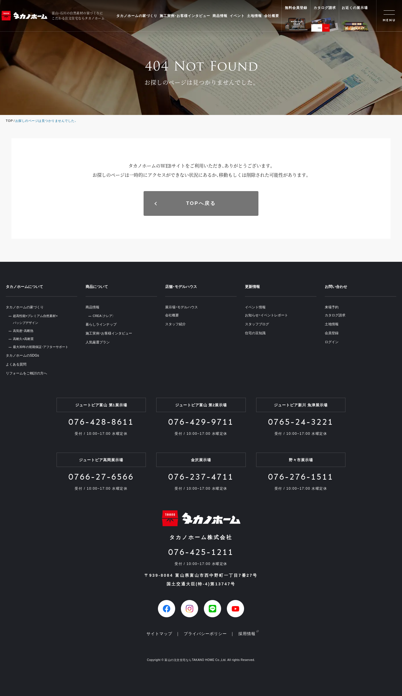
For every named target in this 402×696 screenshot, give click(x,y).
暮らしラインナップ (101, 324)
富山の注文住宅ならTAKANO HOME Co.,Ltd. (195, 660)
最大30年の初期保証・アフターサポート (40, 347)
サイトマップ (159, 633)
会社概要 (271, 16)
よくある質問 (16, 364)
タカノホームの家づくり (136, 16)
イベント (237, 16)
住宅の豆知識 (255, 333)
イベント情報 (255, 307)
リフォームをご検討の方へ (26, 373)
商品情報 (219, 16)
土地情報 (254, 16)
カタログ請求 (335, 315)
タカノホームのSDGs (22, 355)
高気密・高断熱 (23, 330)
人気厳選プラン (98, 342)
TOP (9, 120)
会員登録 (332, 333)
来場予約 (332, 307)
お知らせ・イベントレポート (266, 315)
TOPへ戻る (201, 203)
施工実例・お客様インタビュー (185, 16)
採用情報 (247, 633)
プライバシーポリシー (205, 633)
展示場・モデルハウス (181, 307)
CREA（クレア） (103, 316)
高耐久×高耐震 (23, 339)
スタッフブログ (257, 324)
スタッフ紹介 (175, 324)
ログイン (332, 342)
